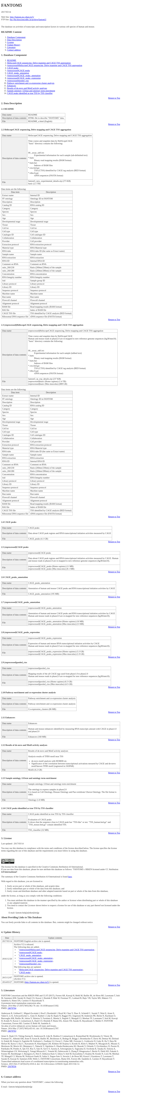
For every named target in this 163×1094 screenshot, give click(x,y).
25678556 (12, 1066)
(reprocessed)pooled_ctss (18, 80)
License (10, 42)
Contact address (14, 50)
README (11, 60)
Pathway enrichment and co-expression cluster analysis (30, 83)
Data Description (14, 40)
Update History (13, 45)
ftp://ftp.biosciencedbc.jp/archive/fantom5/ (28, 19)
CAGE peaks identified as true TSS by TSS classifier (30, 93)
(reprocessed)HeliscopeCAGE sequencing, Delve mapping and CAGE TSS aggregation (44, 65)
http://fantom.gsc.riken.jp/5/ (22, 17)
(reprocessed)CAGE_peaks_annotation (24, 75)
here (70, 876)
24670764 (12, 1008)
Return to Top (114, 98)
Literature (11, 47)
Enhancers (11, 85)
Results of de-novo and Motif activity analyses (27, 88)
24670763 (12, 1031)
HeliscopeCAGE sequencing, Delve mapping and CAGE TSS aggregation (39, 63)
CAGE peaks (12, 68)
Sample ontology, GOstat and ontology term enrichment (31, 91)
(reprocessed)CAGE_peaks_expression (24, 78)
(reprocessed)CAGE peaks (18, 70)
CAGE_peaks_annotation (18, 73)
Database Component (16, 37)
